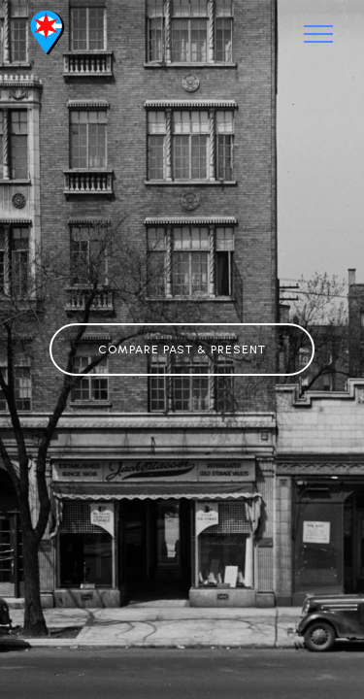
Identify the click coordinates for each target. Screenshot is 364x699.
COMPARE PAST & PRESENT (182, 349)
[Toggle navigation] (319, 34)
